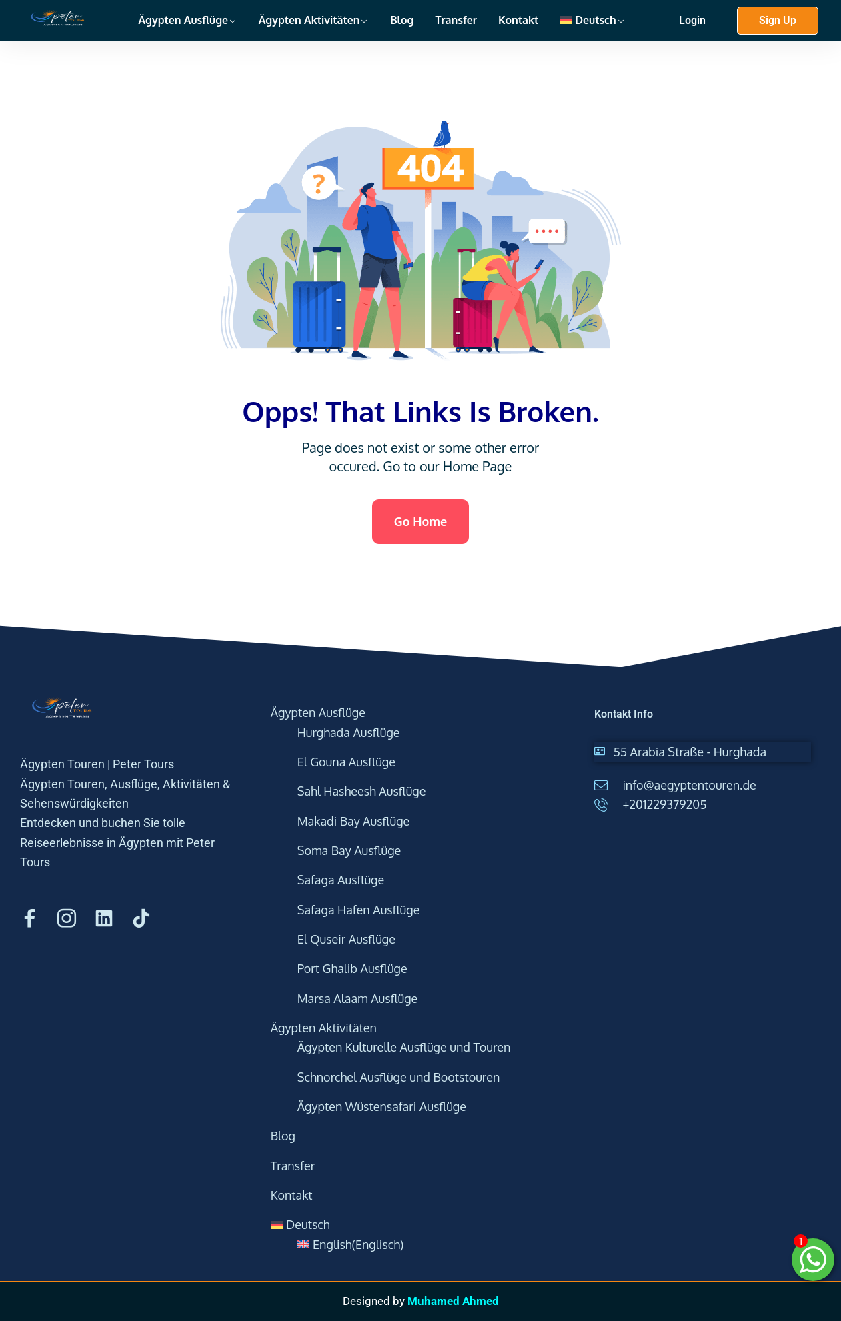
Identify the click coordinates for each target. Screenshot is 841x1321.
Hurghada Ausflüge (348, 732)
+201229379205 (664, 804)
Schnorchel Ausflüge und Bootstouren (398, 1077)
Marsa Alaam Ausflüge (357, 998)
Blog (401, 20)
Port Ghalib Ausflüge (352, 968)
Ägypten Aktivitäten (309, 20)
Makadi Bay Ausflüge (353, 821)
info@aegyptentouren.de (689, 785)
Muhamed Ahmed (453, 1301)
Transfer (456, 20)
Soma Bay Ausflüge (349, 850)
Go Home (420, 521)
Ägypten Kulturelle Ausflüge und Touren (404, 1047)
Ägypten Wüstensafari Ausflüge (381, 1106)
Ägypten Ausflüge (183, 20)
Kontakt (518, 20)
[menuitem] (592, 20)
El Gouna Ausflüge (346, 761)
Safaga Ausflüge (341, 879)
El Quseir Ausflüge (346, 939)
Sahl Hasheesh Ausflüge (361, 791)
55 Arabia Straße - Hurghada (689, 751)
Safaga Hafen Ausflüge (358, 909)
